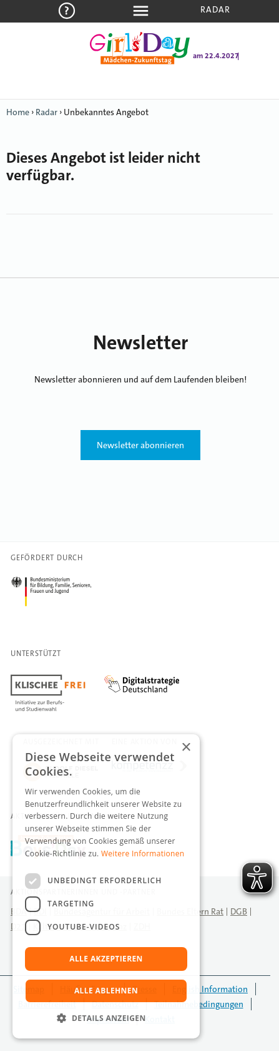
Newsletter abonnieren (140, 445)
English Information (210, 989)
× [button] (185, 747)
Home (17, 112)
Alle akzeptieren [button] (106, 958)
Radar (215, 9)
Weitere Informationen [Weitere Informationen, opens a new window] (143, 853)
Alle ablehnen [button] (106, 990)
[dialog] (106, 886)
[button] (106, 1018)
